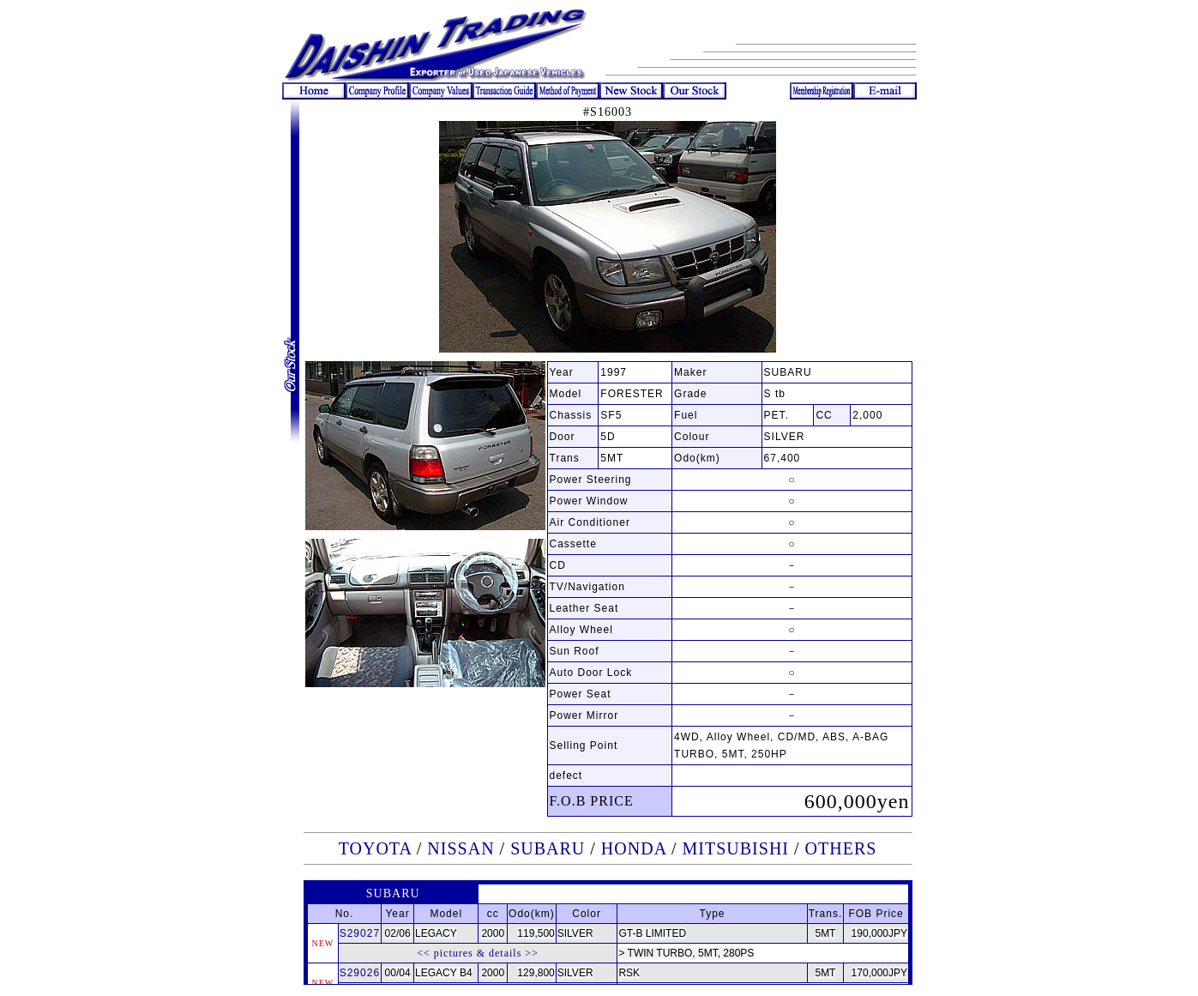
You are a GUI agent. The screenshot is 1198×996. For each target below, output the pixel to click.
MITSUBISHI (736, 848)
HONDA (633, 848)
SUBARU (547, 848)
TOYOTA (375, 848)
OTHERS (841, 848)
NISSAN (460, 848)
